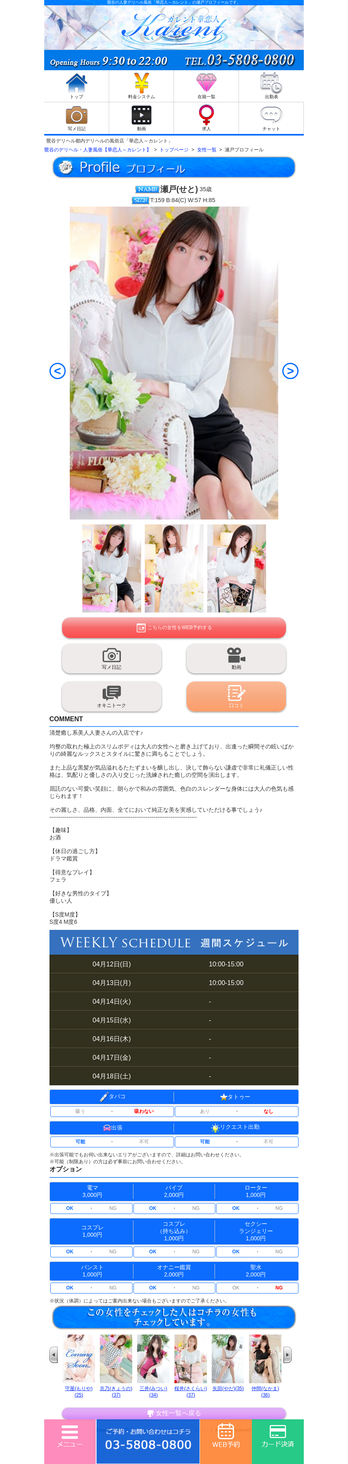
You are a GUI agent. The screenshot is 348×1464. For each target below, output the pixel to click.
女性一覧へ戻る (174, 1413)
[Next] (290, 371)
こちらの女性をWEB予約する (174, 628)
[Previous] (57, 371)
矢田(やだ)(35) (228, 1388)
